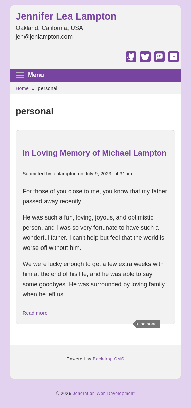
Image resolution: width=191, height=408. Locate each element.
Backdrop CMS (109, 359)
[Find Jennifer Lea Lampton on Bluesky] (145, 60)
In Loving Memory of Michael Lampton (94, 153)
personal (149, 324)
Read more (35, 313)
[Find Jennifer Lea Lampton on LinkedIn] (173, 60)
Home (22, 88)
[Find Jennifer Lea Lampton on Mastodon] (159, 60)
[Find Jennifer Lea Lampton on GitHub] (131, 60)
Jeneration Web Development (104, 393)
